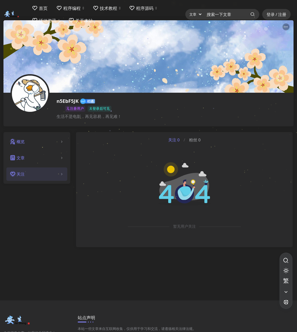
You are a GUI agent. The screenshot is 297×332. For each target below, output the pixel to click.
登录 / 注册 (277, 14)
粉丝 (195, 140)
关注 (174, 140)
